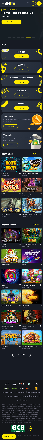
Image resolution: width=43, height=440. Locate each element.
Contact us (25, 396)
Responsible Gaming (34, 392)
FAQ (18, 400)
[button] (9, 37)
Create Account (11, 22)
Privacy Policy (21, 392)
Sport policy (8, 396)
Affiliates (24, 400)
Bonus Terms (34, 396)
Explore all (36, 154)
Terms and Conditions (8, 392)
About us (17, 396)
